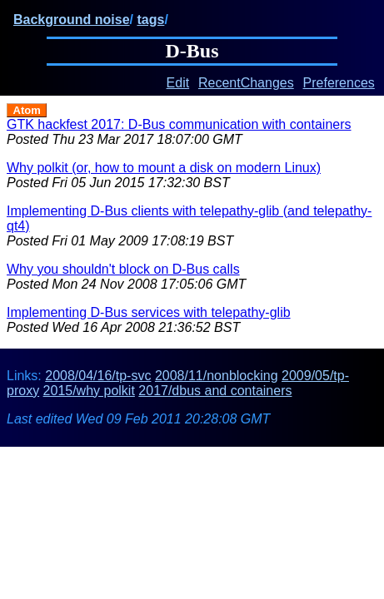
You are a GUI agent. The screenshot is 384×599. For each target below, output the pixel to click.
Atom (27, 110)
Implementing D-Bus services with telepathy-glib (149, 312)
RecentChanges (246, 83)
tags (150, 19)
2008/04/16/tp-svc (98, 376)
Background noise (71, 19)
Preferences (339, 83)
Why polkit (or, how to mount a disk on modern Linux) (164, 168)
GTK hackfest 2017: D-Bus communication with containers (179, 124)
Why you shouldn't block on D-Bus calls (123, 269)
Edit (178, 83)
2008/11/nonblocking (216, 376)
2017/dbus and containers (215, 391)
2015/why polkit (89, 391)
